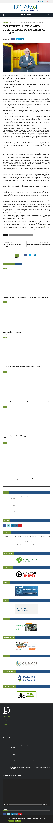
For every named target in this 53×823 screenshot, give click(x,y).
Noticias (4, 268)
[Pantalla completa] (48, 804)
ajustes (43, 818)
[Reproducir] (4, 804)
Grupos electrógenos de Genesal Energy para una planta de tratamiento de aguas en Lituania (26, 436)
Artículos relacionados (8, 264)
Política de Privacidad (7, 723)
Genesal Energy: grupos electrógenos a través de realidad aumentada (22, 366)
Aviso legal (5, 725)
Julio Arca (30, 234)
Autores (4, 717)
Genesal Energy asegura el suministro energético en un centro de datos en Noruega (26, 401)
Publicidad (5, 720)
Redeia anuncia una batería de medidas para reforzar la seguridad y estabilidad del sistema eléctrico (30, 768)
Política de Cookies (7, 724)
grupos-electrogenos (21, 234)
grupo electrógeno (15, 98)
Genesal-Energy (12, 234)
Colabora (5, 719)
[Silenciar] (46, 804)
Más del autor (18, 264)
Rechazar (18, 820)
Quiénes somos (6, 715)
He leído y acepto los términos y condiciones (27, 544)
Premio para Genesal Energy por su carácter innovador (18, 479)
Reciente (6, 493)
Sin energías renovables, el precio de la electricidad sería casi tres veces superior (31, 18)
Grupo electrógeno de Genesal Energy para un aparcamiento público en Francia (25, 297)
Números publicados (7, 716)
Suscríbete (5, 721)
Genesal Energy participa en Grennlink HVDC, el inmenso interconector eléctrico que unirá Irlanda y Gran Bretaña (26, 331)
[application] (26, 792)
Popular (12, 492)
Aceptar (11, 820)
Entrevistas (5, 22)
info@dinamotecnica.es (9, 737)
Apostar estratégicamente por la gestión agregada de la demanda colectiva (28, 496)
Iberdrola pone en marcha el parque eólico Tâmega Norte (24, 511)
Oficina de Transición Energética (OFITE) (41, 226)
